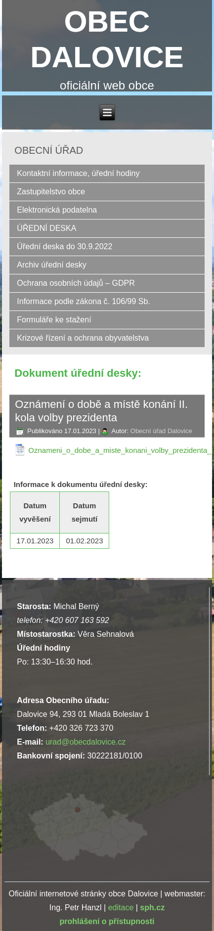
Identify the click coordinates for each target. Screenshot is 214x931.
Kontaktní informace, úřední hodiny (78, 173)
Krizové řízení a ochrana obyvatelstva (83, 338)
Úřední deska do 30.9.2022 (64, 246)
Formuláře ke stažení (54, 319)
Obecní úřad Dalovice (161, 431)
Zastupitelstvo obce (51, 191)
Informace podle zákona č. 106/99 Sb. (83, 301)
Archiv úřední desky (51, 265)
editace (121, 907)
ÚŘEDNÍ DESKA (46, 228)
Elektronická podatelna (57, 210)
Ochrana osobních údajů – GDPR (75, 283)
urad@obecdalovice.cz (85, 742)
